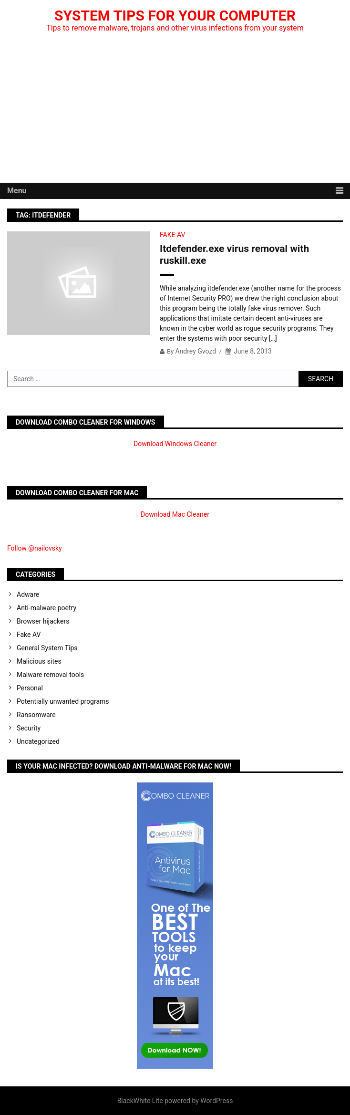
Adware (28, 594)
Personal (30, 688)
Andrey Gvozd (195, 351)
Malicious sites (39, 661)
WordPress (216, 1101)
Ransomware (36, 715)
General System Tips (47, 648)
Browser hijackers (43, 621)
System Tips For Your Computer (175, 15)
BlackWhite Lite (140, 1101)
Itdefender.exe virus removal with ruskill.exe (234, 254)
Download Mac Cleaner (175, 514)
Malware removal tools (50, 674)
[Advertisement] (175, 111)
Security (29, 728)
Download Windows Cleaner (175, 444)
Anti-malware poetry (46, 608)
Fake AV (172, 235)
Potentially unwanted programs (63, 701)
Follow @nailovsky (34, 548)
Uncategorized (38, 741)
